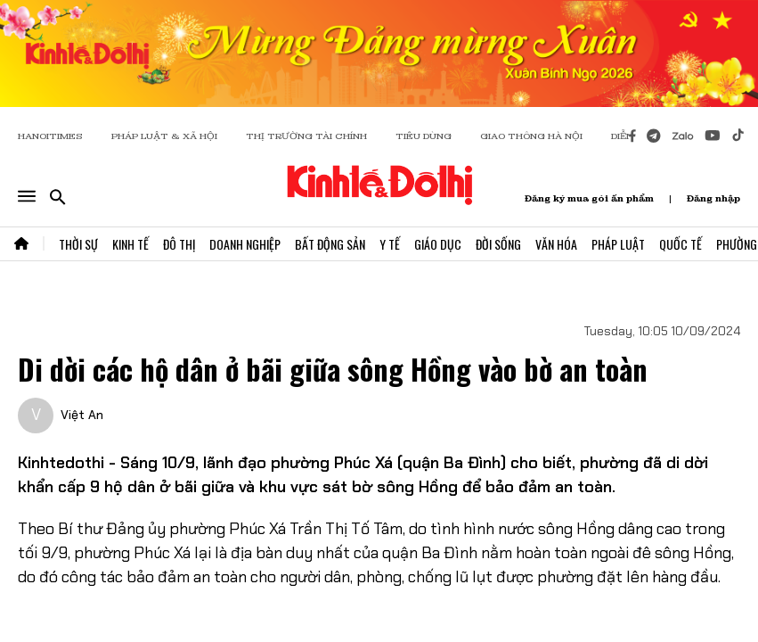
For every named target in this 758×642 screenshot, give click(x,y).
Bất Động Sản (330, 244)
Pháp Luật (618, 244)
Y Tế (389, 244)
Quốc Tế (680, 244)
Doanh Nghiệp (245, 244)
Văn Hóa (556, 244)
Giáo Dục (437, 244)
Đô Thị (179, 244)
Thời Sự (78, 244)
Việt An (82, 415)
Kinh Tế (130, 244)
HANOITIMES (50, 136)
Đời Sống (498, 244)
